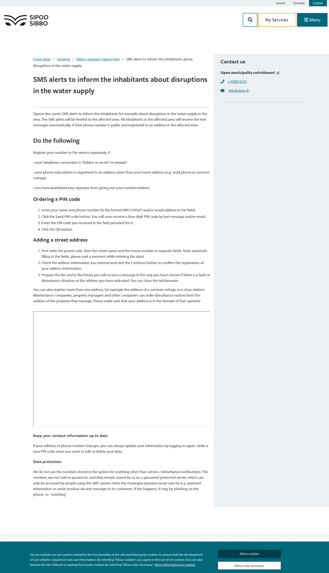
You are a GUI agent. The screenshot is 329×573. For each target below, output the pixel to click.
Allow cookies (249, 554)
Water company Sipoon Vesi (98, 59)
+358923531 (237, 81)
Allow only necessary (249, 566)
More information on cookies (175, 565)
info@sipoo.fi (238, 90)
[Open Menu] (312, 20)
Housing (63, 59)
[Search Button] (250, 20)
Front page (42, 59)
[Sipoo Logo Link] (26, 24)
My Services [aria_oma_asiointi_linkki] (277, 20)
